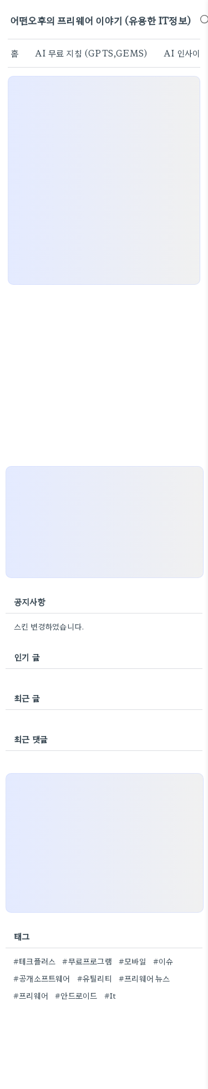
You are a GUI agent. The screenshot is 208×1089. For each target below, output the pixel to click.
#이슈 (163, 961)
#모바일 (132, 961)
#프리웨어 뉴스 (144, 978)
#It (110, 995)
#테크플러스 (34, 961)
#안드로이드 (76, 995)
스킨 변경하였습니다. (49, 626)
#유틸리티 (94, 978)
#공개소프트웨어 (41, 978)
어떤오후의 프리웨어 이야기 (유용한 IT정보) (100, 20)
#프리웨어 (30, 995)
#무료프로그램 (86, 961)
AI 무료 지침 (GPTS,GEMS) (91, 53)
